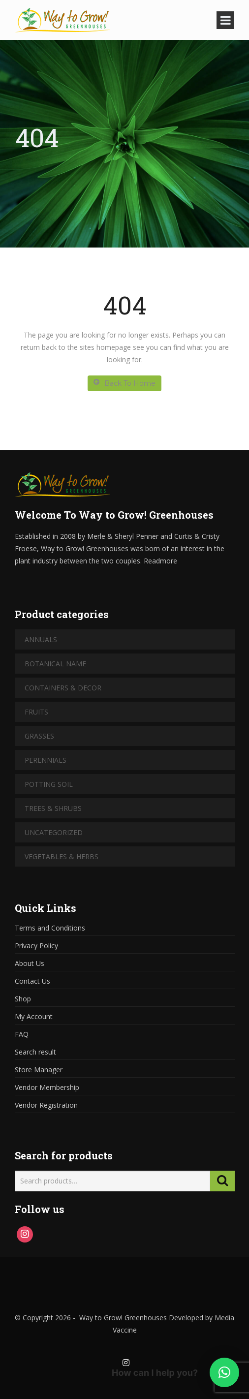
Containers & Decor (63, 687)
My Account (34, 1016)
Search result (35, 1052)
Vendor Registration (46, 1105)
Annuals (41, 639)
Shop (23, 998)
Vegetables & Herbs (61, 856)
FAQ (22, 1034)
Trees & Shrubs (53, 808)
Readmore (160, 560)
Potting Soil (49, 784)
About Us (29, 963)
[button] (224, 1372)
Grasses (39, 736)
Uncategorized (54, 832)
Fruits (36, 711)
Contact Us (32, 981)
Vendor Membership (47, 1087)
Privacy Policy (36, 945)
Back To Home (124, 383)
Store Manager (38, 1069)
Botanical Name (55, 663)
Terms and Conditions (50, 928)
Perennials (45, 760)
